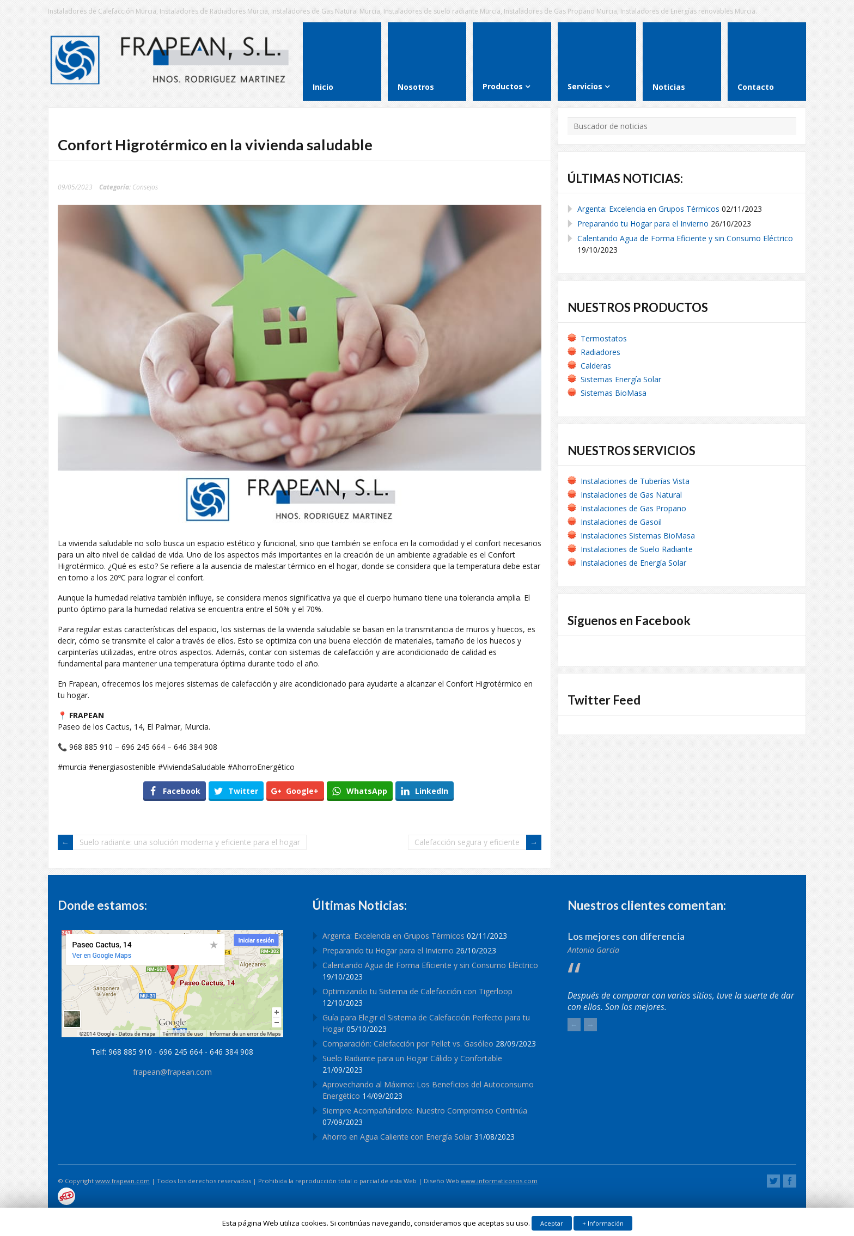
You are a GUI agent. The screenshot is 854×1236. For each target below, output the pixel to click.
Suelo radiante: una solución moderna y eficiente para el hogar (190, 842)
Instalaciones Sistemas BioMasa (638, 535)
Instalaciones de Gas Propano (633, 508)
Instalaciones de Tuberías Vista (636, 481)
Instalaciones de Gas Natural (631, 494)
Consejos (145, 186)
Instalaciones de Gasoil (621, 522)
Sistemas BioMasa (613, 393)
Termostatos (604, 338)
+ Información (603, 1223)
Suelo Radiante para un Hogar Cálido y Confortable (412, 1058)
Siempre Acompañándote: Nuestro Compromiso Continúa (424, 1110)
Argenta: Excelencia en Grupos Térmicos (648, 209)
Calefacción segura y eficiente (467, 842)
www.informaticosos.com (499, 1181)
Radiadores (600, 352)
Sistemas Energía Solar (621, 379)
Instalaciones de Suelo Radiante (637, 549)
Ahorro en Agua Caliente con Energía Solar (397, 1136)
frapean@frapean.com (172, 1072)
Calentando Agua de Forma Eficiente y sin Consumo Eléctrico (685, 238)
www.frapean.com (122, 1181)
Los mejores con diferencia (626, 936)
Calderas (596, 365)
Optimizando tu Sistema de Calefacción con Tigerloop (417, 991)
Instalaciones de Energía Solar (633, 563)
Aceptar (551, 1223)
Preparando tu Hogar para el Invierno (643, 223)
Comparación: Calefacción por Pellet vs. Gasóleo (407, 1043)
